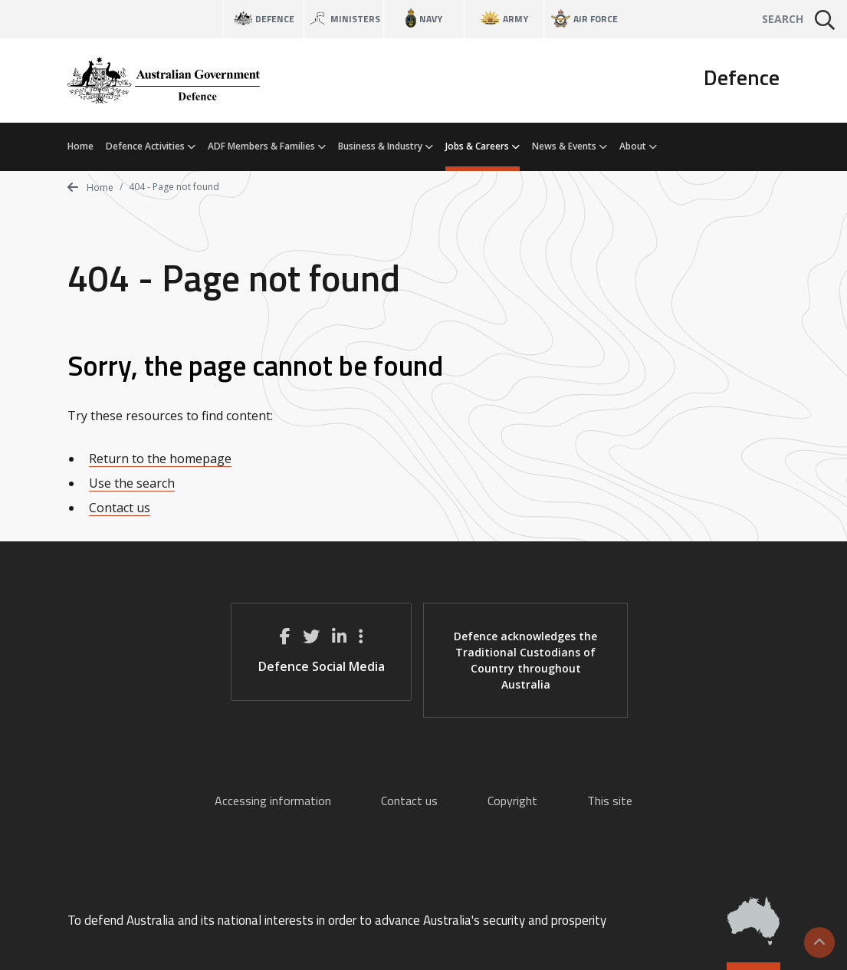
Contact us (119, 507)
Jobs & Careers (482, 146)
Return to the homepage (160, 458)
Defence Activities (150, 146)
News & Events (569, 146)
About (638, 146)
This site (609, 800)
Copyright (512, 800)
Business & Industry (385, 146)
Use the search (132, 483)
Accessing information (273, 800)
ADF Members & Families (267, 146)
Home (80, 146)
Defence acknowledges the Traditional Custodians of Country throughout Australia (525, 660)
